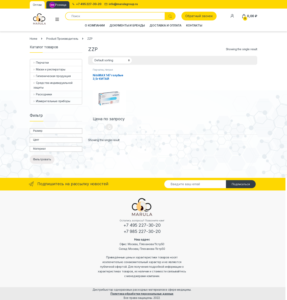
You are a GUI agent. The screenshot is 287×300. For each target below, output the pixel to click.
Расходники (42, 94)
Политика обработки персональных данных (142, 293)
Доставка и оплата (165, 25)
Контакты (194, 25)
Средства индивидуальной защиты (53, 85)
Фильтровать (42, 159)
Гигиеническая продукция (52, 76)
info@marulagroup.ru (121, 4)
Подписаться (241, 184)
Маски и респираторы (49, 69)
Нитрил (109, 69)
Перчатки (98, 69)
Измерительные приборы (51, 101)
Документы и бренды (127, 25)
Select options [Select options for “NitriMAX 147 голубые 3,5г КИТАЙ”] (109, 127)
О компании (95, 25)
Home (33, 38)
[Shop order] (112, 60)
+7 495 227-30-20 (87, 4)
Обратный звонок (199, 16)
